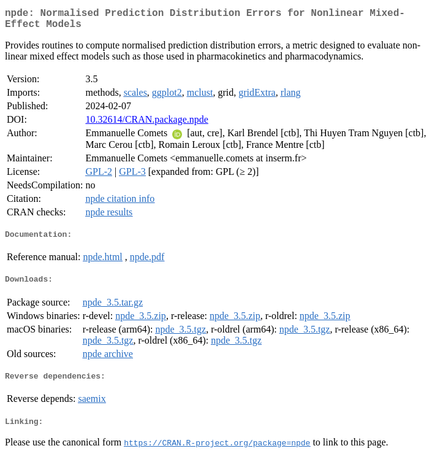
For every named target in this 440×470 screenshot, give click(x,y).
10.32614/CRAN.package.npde (146, 124)
